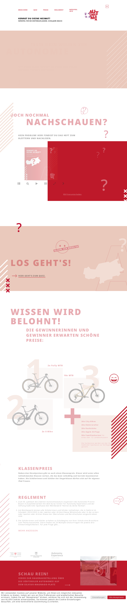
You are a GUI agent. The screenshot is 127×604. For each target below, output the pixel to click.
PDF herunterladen (68, 194)
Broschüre (23, 10)
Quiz (35, 10)
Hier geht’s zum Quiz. (31, 278)
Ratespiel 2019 (73, 10)
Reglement (59, 10)
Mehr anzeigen (28, 533)
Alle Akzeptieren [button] (116, 597)
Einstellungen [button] (99, 597)
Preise (45, 10)
